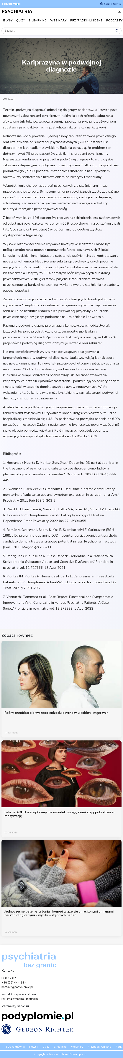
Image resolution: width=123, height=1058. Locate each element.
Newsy (6, 20)
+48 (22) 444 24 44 (15, 983)
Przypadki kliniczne (86, 20)
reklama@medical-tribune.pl (19, 999)
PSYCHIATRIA (16, 11)
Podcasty (114, 20)
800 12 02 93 (10, 978)
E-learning (38, 20)
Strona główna (15, 1047)
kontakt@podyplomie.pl (17, 987)
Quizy (20, 20)
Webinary (58, 20)
